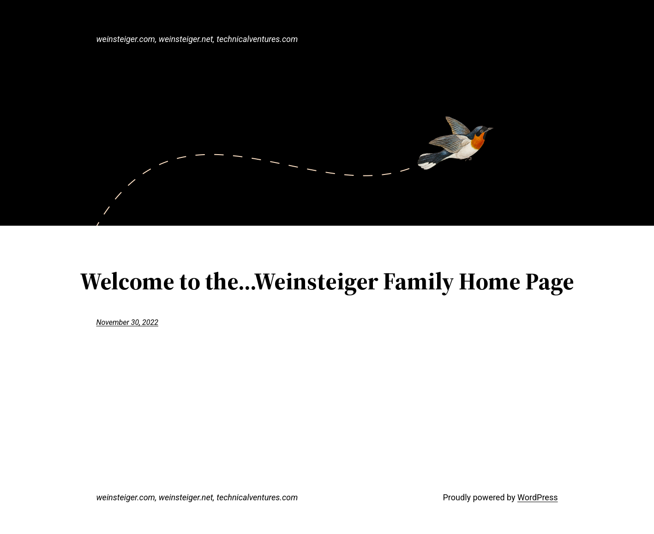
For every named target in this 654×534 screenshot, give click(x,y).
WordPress (537, 497)
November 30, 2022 (127, 322)
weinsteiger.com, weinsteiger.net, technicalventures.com (197, 39)
